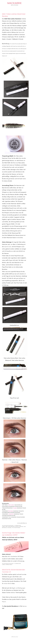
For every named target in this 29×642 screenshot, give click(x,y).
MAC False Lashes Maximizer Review (13, 15)
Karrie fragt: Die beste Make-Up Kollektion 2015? (14, 534)
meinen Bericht (8, 583)
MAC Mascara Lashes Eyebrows (15, 526)
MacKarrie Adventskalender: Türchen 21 (13, 571)
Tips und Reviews (16, 527)
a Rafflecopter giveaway (14, 636)
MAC (7, 526)
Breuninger (10, 511)
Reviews (9, 527)
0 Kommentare (17, 525)
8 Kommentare (17, 563)
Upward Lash (7, 246)
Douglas (15, 507)
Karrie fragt (9, 564)
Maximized (21, 32)
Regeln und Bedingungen (18, 588)
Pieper (9, 517)
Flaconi (4, 601)
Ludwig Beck (11, 514)
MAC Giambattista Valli (13, 556)
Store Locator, (11, 504)
